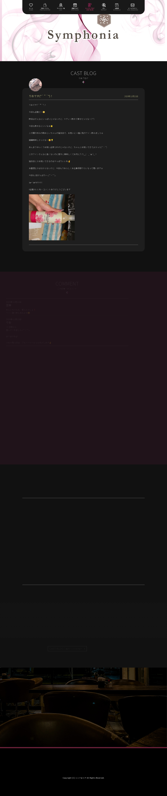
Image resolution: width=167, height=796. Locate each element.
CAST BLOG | (65, 648)
